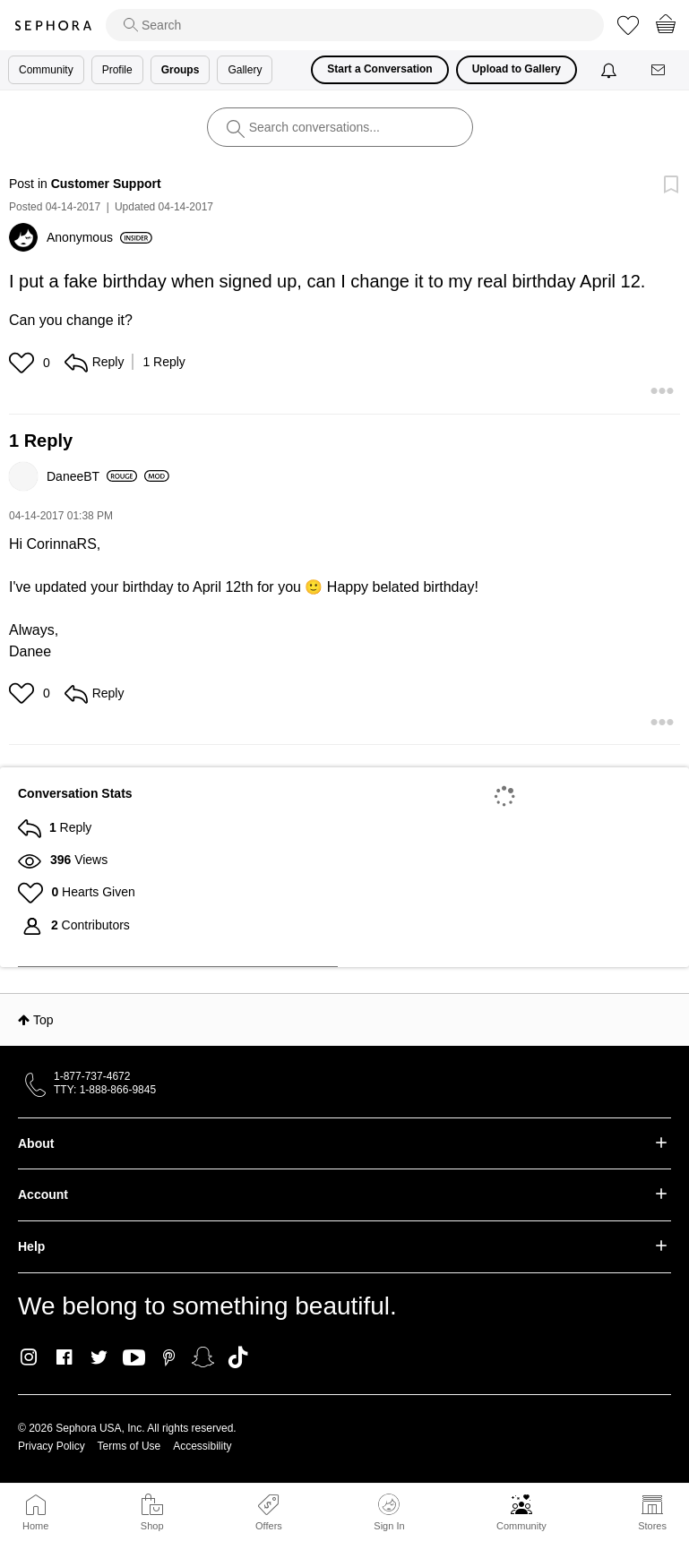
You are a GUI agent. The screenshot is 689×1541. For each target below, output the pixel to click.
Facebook (64, 1357)
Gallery (245, 70)
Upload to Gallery (516, 69)
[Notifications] (611, 69)
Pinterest (169, 1357)
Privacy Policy (51, 1446)
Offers (268, 1525)
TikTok (238, 1357)
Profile (117, 70)
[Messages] (659, 70)
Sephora (52, 25)
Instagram (29, 1357)
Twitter (99, 1357)
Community (521, 1525)
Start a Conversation (379, 69)
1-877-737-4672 (92, 1076)
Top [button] (43, 1020)
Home (35, 1525)
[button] (24, 362)
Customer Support (106, 183)
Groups (180, 70)
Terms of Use (129, 1446)
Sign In (389, 1512)
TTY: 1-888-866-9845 (105, 1089)
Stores (652, 1525)
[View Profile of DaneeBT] (92, 476)
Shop (152, 1525)
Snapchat (203, 1357)
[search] (355, 25)
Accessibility (202, 1446)
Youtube (134, 1358)
